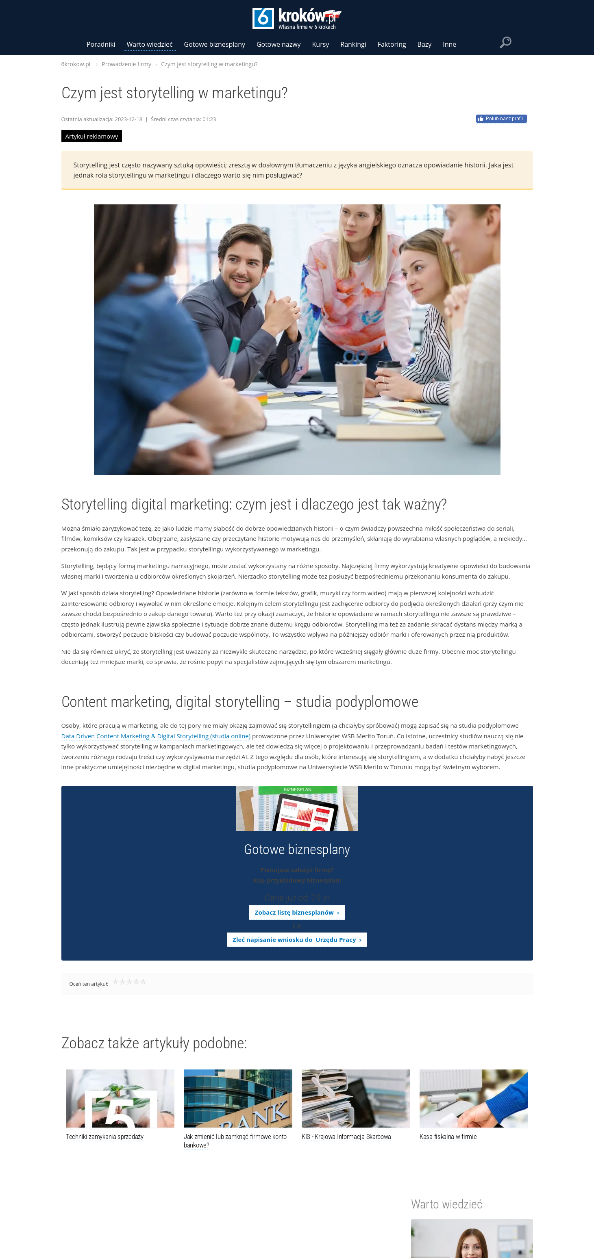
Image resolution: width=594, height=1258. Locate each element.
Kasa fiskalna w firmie (448, 1136)
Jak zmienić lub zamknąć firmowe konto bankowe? (235, 1140)
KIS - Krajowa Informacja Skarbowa (346, 1136)
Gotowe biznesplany (214, 44)
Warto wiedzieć (150, 44)
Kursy (320, 44)
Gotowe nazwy (279, 44)
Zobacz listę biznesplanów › (297, 912)
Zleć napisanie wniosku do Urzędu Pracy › (297, 939)
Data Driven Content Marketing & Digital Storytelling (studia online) (156, 736)
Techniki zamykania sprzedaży (105, 1136)
